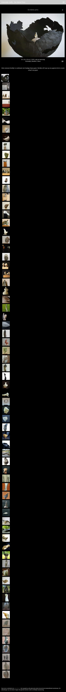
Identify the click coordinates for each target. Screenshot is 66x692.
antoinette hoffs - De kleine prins (13, 2)
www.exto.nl (17, 688)
